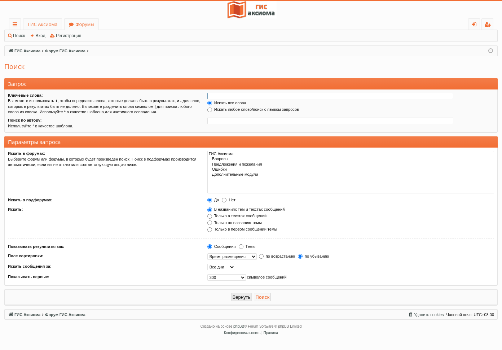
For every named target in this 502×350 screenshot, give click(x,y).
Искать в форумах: (26, 153)
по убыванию (313, 256)
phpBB (238, 326)
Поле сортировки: (25, 256)
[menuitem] (426, 315)
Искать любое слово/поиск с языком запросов (253, 109)
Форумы (84, 24)
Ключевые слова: (25, 95)
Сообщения (221, 246)
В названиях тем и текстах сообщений (246, 209)
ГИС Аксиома (42, 24)
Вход (40, 35)
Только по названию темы (234, 222)
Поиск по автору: (24, 120)
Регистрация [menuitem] (489, 25)
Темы (247, 246)
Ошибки (350, 169)
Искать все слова (226, 103)
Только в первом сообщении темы (242, 229)
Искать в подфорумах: (30, 200)
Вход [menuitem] (475, 25)
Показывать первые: (28, 277)
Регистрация (68, 35)
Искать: (15, 209)
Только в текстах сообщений (237, 216)
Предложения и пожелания (350, 164)
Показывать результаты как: (36, 246)
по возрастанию (277, 256)
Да (213, 200)
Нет (228, 200)
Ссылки (16, 25)
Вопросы (350, 159)
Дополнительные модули (350, 174)
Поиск (19, 35)
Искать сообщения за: (30, 266)
